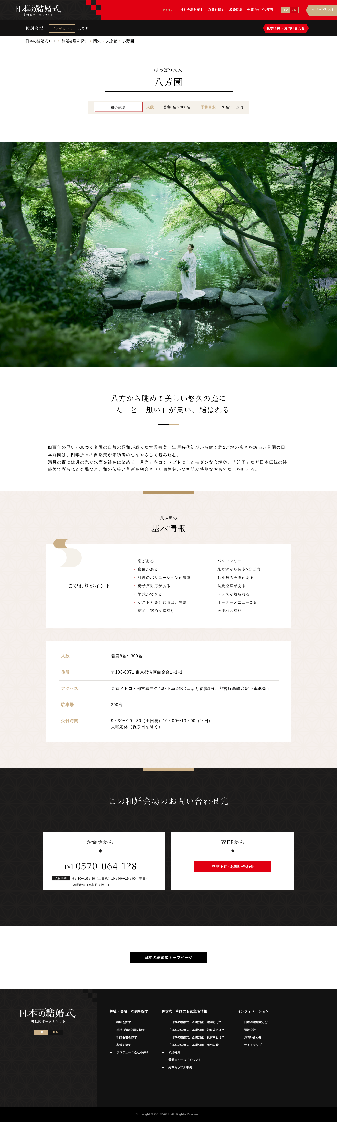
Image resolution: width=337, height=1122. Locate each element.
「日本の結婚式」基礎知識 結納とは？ (195, 1022)
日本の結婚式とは (256, 1022)
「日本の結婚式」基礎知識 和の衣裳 (193, 1044)
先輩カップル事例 (180, 1067)
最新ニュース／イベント (184, 1059)
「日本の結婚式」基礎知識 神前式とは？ (196, 1029)
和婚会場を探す (126, 1037)
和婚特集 (174, 1052)
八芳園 (83, 28)
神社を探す (123, 1022)
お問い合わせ (253, 1037)
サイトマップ (253, 1044)
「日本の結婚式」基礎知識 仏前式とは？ (196, 1037)
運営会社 (250, 1029)
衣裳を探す (123, 1044)
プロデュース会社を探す (132, 1052)
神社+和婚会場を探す (130, 1029)
